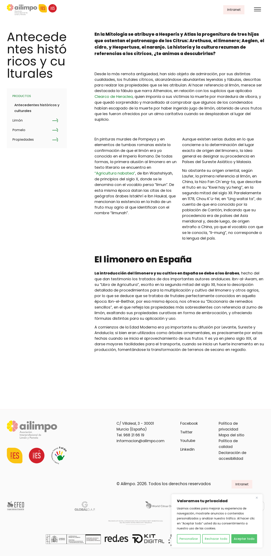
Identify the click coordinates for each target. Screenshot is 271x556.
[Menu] (257, 10)
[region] (217, 521)
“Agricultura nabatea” (114, 173)
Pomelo (18, 130)
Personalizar (188, 539)
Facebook (189, 423)
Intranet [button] (234, 9)
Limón (17, 120)
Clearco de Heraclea (113, 96)
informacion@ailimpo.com (140, 440)
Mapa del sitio (231, 435)
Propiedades (23, 139)
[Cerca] (258, 497)
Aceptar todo (244, 539)
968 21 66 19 (133, 435)
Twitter (186, 432)
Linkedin (187, 449)
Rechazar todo (216, 539)
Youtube (187, 440)
